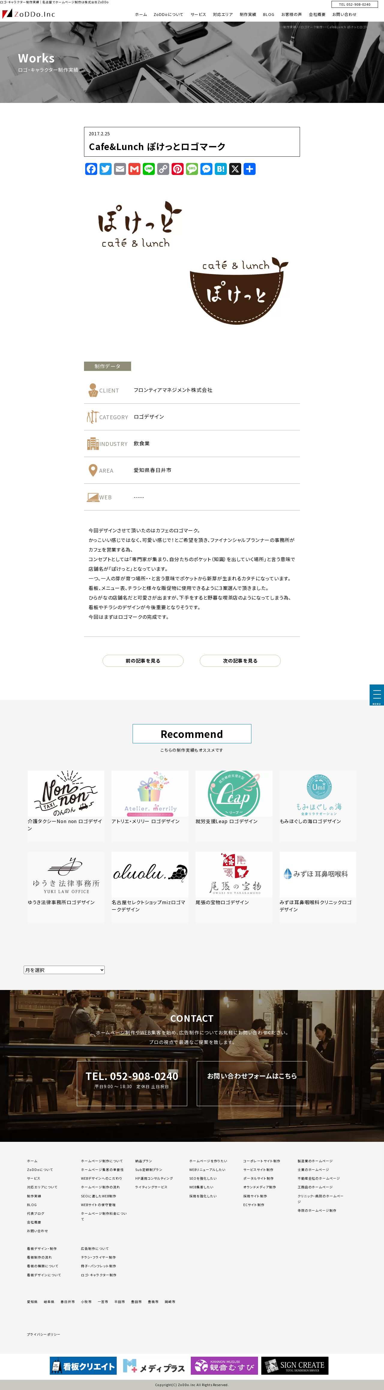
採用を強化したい (203, 1196)
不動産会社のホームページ (319, 1178)
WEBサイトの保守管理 (98, 1204)
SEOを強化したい (203, 1178)
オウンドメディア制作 (259, 1187)
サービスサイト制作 (258, 1169)
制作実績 (248, 14)
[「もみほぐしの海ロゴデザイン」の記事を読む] (318, 806)
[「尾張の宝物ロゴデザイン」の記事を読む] (234, 887)
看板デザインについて (44, 1275)
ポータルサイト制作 (258, 1178)
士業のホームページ (314, 1169)
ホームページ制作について (102, 1161)
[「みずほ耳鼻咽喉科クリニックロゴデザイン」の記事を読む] (318, 887)
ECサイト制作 (254, 1204)
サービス (198, 14)
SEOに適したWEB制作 (98, 1196)
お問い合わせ (344, 14)
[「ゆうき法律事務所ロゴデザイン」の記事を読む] (66, 887)
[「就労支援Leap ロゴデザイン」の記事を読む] (234, 806)
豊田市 (136, 1301)
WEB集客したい (201, 1187)
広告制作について (95, 1248)
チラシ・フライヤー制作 (98, 1257)
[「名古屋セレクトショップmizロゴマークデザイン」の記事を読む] (150, 887)
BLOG (268, 14)
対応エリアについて (42, 1187)
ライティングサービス (151, 1187)
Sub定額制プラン (149, 1169)
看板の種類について (42, 1266)
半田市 (119, 1301)
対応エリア (223, 14)
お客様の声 (291, 14)
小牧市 (86, 1301)
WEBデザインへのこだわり (101, 1178)
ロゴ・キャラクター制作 (99, 1275)
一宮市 (103, 1301)
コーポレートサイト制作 (261, 1161)
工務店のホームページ (315, 1187)
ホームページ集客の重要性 (102, 1169)
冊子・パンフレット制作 (98, 1266)
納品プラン (143, 1161)
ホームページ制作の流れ (100, 1187)
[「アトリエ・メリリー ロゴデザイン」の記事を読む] (150, 806)
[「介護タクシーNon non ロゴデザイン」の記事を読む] (66, 806)
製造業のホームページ (315, 1161)
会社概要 (317, 14)
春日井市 (68, 1301)
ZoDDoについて (169, 14)
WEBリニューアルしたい (207, 1169)
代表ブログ (35, 1213)
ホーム (141, 14)
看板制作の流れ (39, 1257)
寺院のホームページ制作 (317, 1210)
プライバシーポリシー (44, 1334)
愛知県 (32, 1301)
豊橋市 (153, 1301)
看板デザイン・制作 (42, 1248)
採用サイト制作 (255, 1196)
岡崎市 (170, 1301)
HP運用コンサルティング (154, 1178)
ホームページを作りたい (208, 1161)
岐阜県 (49, 1301)
